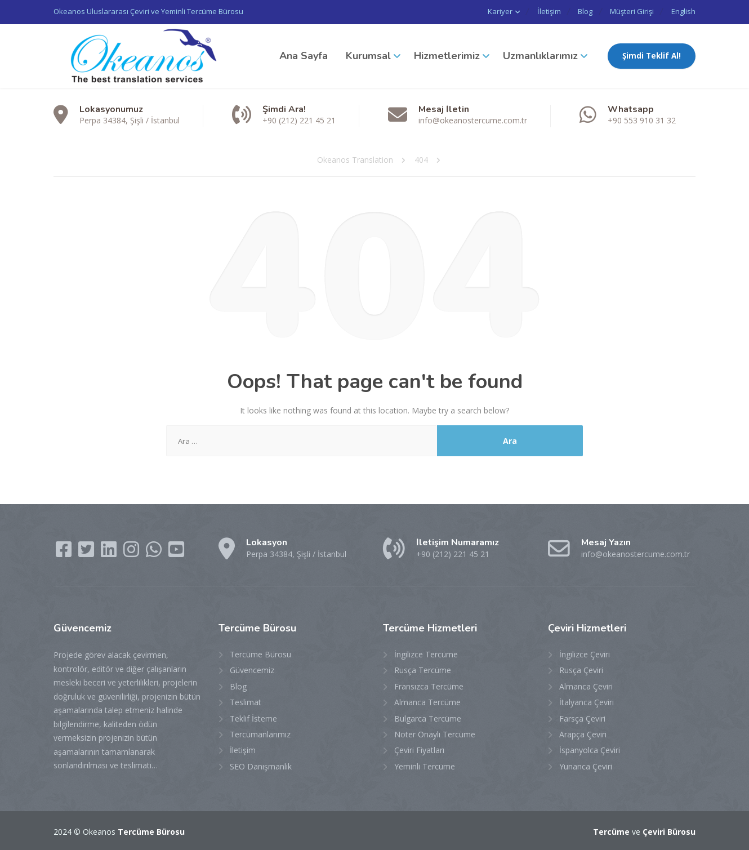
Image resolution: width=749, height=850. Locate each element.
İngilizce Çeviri (584, 653)
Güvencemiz (252, 669)
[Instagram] (132, 551)
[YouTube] (176, 551)
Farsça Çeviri (582, 717)
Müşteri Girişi (627, 11)
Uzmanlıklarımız (540, 54)
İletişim (535, 11)
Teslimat (245, 701)
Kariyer (482, 11)
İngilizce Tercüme (426, 653)
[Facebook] (65, 551)
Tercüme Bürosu (260, 653)
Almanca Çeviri (586, 685)
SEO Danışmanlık (261, 765)
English (683, 11)
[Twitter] (87, 551)
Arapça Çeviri (583, 733)
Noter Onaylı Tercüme (434, 733)
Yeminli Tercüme (424, 765)
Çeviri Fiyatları (419, 749)
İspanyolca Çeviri (589, 749)
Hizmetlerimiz (447, 54)
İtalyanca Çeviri (586, 701)
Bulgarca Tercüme (427, 717)
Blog (576, 11)
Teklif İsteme (253, 717)
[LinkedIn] (110, 551)
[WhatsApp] (155, 551)
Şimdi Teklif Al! (651, 55)
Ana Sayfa (303, 54)
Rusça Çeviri (581, 669)
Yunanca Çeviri (585, 765)
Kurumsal (368, 54)
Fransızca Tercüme (428, 685)
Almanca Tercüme (427, 701)
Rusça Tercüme (422, 669)
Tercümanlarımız (260, 733)
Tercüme (611, 830)
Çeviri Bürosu (669, 830)
